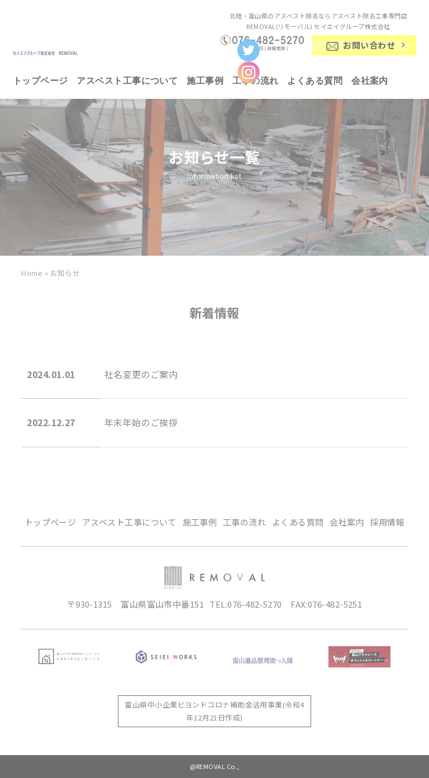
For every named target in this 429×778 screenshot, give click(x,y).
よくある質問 (314, 81)
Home (31, 273)
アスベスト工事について (127, 81)
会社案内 (369, 81)
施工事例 (205, 81)
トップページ (40, 81)
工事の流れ (244, 522)
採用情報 (387, 522)
